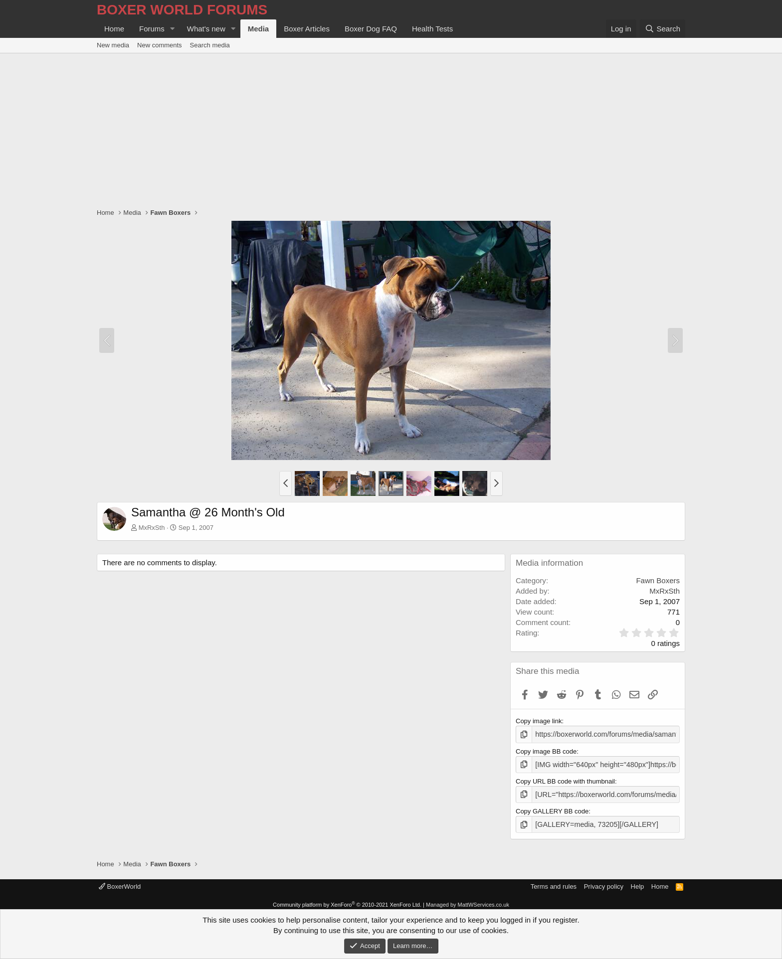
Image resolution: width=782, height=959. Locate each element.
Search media (210, 45)
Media (258, 28)
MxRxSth (152, 527)
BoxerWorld (120, 882)
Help (637, 882)
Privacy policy (603, 882)
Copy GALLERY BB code (552, 808)
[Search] (662, 28)
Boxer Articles (307, 28)
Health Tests (432, 28)
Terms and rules (554, 882)
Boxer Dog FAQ (371, 28)
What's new (206, 28)
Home (114, 28)
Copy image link (539, 721)
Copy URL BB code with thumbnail (565, 779)
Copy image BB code (546, 750)
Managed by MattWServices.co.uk (467, 901)
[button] (173, 28)
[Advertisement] (391, 128)
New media (113, 45)
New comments (159, 45)
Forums (152, 28)
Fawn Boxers (658, 580)
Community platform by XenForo (347, 901)
